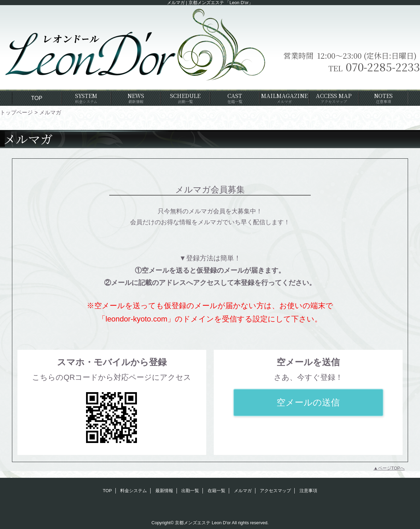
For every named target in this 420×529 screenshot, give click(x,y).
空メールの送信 (308, 402)
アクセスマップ (275, 490)
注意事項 (308, 490)
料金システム (133, 490)
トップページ (16, 112)
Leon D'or (221, 522)
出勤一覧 (190, 490)
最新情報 (164, 490)
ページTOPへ (391, 468)
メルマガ (243, 490)
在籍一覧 (216, 490)
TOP (36, 98)
